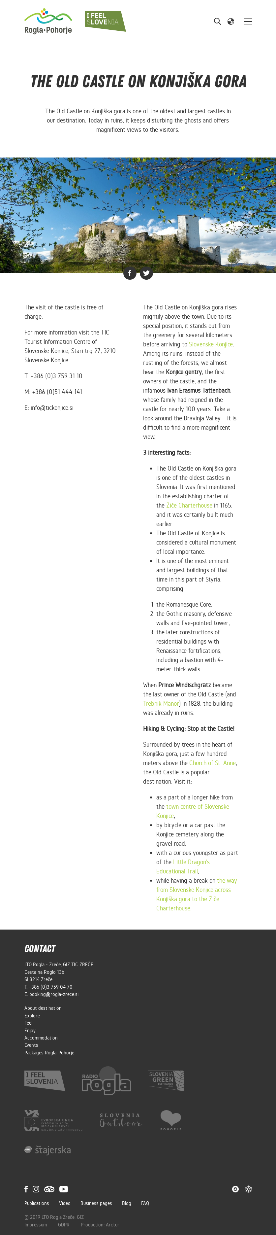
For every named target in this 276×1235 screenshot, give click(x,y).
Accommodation (41, 1038)
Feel (28, 1023)
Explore (32, 1016)
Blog (126, 1203)
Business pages (96, 1203)
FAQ (145, 1203)
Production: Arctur (100, 1225)
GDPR (64, 1225)
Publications (36, 1203)
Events (31, 1045)
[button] (231, 21)
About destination (43, 1008)
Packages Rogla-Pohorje (49, 1053)
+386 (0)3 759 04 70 (51, 987)
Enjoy (30, 1031)
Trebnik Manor (161, 703)
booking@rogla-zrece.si (53, 994)
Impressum (36, 1225)
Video (65, 1203)
